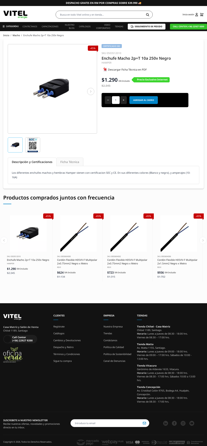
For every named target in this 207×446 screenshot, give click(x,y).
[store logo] (15, 15)
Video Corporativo (103, 26)
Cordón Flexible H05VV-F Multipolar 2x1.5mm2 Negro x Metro (177, 261)
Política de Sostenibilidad (117, 354)
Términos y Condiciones (66, 354)
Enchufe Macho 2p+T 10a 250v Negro (28, 259)
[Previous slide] (4, 240)
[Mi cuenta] (190, 14)
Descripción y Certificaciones (32, 162)
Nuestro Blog (69, 26)
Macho (16, 35)
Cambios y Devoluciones (67, 340)
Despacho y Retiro (63, 347)
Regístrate (59, 326)
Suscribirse (144, 423)
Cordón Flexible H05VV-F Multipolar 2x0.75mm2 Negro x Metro (77, 261)
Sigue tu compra (62, 360)
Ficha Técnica (69, 162)
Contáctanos (29, 26)
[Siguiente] (90, 91)
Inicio (6, 35)
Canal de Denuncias (114, 360)
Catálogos (85, 26)
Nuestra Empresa (113, 326)
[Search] (147, 14)
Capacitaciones (50, 26)
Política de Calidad (114, 347)
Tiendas (119, 26)
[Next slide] (203, 240)
